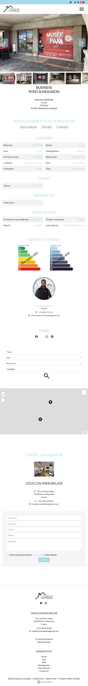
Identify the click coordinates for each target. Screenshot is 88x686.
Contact (62, 127)
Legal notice (38, 678)
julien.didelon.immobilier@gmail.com (45, 315)
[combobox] (44, 352)
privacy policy (38, 555)
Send (44, 560)
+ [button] (3, 391)
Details (47, 127)
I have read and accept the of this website (33, 555)
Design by (47, 682)
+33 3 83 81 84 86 (45, 501)
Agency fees (51, 678)
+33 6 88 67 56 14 (45, 312)
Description (28, 127)
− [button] (3, 395)
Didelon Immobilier (44, 483)
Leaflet (85, 433)
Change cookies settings (69, 678)
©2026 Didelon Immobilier (19, 678)
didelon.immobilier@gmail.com (45, 504)
